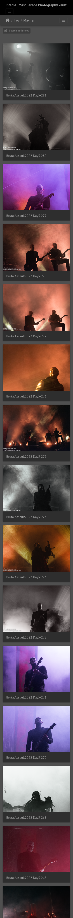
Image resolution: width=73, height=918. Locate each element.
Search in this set (16, 30)
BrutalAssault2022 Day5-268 (26, 878)
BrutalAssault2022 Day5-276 (26, 396)
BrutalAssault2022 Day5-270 (26, 757)
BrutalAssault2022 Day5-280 (26, 156)
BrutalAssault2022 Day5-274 (26, 517)
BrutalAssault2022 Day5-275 (26, 456)
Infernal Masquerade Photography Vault (36, 5)
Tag (16, 20)
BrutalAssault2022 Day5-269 (26, 817)
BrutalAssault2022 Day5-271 (26, 697)
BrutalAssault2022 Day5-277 (26, 336)
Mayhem (29, 20)
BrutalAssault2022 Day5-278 (26, 276)
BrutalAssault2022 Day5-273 (26, 577)
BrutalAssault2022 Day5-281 (26, 95)
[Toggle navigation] (9, 11)
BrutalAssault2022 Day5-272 (26, 637)
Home (8, 20)
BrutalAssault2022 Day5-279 (26, 216)
